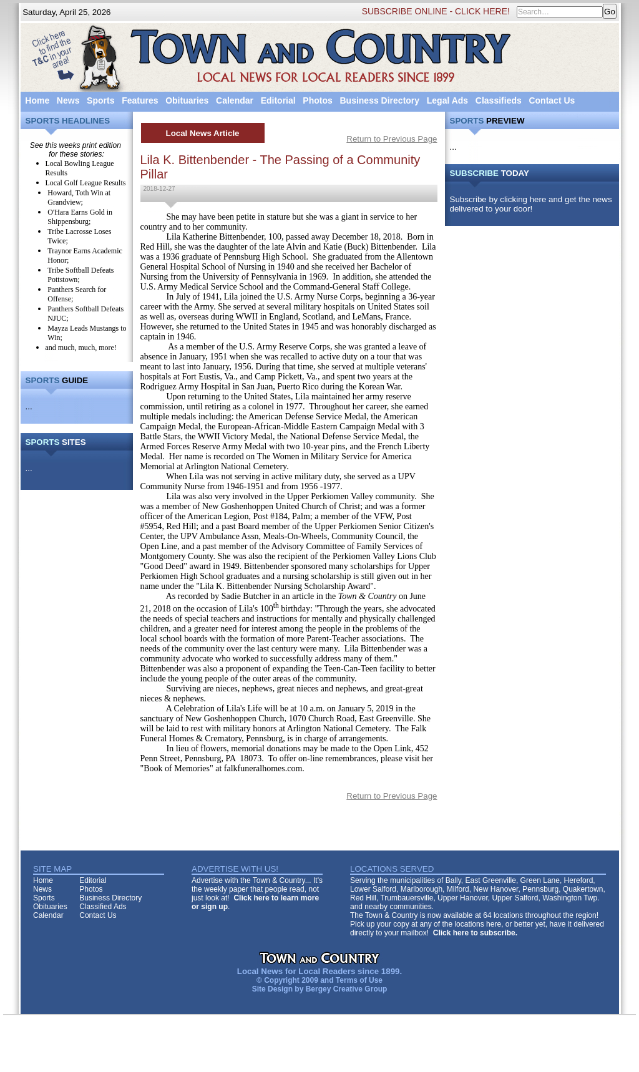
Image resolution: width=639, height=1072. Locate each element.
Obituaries (186, 100)
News (68, 100)
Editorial (278, 100)
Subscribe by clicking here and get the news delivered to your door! (531, 204)
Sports (100, 100)
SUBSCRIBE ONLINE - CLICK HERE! (436, 11)
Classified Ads (102, 906)
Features (140, 100)
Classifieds (499, 100)
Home (37, 100)
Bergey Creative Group (347, 989)
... (29, 406)
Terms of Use (359, 980)
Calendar (234, 100)
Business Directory (379, 100)
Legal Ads (447, 100)
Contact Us (552, 100)
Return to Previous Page (391, 139)
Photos (317, 100)
